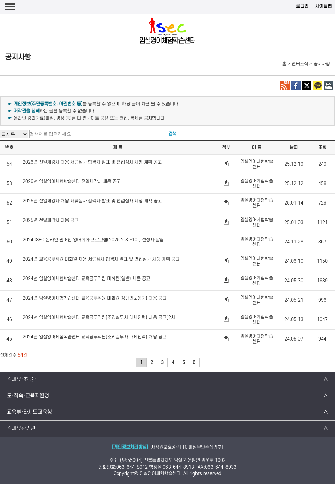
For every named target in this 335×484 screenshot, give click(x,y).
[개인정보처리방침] (130, 447)
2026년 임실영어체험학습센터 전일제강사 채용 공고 (72, 181)
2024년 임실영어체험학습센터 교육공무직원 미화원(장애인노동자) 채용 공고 (94, 298)
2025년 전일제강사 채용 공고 (50, 220)
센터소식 (300, 63)
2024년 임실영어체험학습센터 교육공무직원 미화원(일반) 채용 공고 (86, 278)
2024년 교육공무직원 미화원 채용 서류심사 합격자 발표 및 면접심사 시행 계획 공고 (101, 259)
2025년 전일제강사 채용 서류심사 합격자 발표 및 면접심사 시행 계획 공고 (92, 201)
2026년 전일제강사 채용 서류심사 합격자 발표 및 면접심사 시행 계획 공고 (92, 162)
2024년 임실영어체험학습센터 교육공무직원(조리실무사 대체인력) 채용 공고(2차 (99, 317)
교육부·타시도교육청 (29, 412)
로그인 (302, 6)
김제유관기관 (21, 428)
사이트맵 (323, 6)
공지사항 (322, 63)
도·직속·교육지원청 (28, 396)
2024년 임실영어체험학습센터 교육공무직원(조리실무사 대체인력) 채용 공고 (94, 337)
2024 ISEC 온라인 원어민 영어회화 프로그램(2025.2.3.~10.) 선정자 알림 (93, 240)
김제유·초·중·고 (24, 379)
